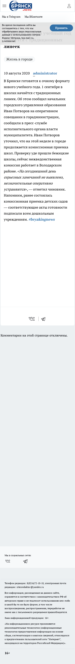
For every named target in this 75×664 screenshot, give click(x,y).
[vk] (32, 319)
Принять (61, 28)
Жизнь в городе (19, 59)
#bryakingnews (41, 219)
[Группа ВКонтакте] (8, 561)
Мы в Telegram (11, 16)
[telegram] (45, 319)
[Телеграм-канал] (26, 561)
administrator (45, 73)
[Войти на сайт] (69, 6)
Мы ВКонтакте (34, 16)
